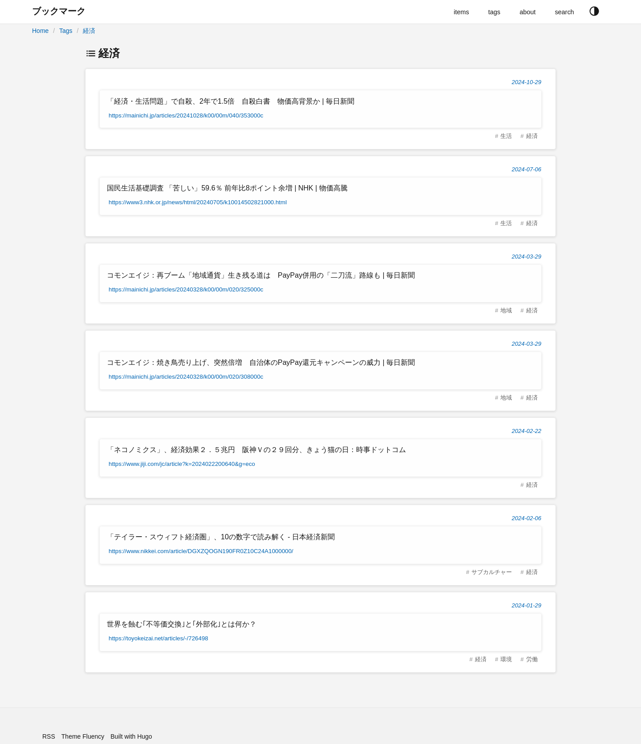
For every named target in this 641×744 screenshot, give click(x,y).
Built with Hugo (131, 736)
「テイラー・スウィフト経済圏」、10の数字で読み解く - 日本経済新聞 (221, 537)
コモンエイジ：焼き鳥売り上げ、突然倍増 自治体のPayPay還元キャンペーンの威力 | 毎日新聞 (261, 362)
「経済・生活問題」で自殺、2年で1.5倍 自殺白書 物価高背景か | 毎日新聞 (230, 101)
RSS (48, 736)
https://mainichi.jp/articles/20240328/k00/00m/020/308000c (186, 376)
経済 (89, 30)
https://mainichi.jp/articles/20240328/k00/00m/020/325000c (186, 289)
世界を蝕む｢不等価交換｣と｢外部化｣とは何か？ (181, 624)
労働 (532, 659)
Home (40, 30)
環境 (506, 659)
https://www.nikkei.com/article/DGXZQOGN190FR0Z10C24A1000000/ (201, 551)
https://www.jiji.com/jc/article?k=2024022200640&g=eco (182, 464)
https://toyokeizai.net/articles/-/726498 (158, 638)
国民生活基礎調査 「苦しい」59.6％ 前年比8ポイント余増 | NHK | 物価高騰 (227, 188)
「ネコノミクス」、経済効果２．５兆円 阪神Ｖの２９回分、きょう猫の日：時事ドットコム (256, 449)
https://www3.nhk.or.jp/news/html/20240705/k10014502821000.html (198, 202)
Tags (66, 30)
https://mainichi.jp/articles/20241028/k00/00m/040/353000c (186, 115)
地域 (506, 310)
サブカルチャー (491, 572)
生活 (506, 136)
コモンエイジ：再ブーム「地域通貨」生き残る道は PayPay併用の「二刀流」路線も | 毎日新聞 (261, 275)
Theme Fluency (82, 736)
